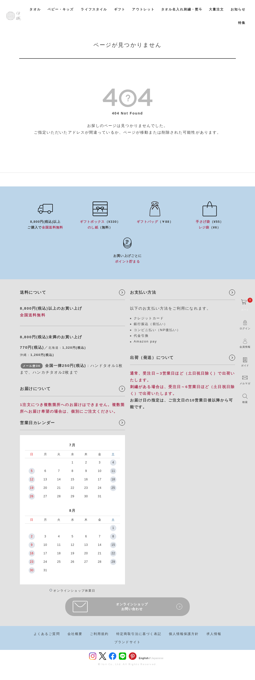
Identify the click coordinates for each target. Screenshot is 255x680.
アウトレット (143, 9)
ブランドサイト (127, 642)
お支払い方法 (143, 292)
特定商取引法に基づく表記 (138, 634)
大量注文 (216, 9)
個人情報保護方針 (184, 634)
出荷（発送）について (152, 357)
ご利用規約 (99, 634)
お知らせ (238, 9)
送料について (33, 292)
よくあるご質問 (47, 634)
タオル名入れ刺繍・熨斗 (181, 9)
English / (144, 658)
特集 (242, 23)
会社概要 (74, 634)
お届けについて (35, 389)
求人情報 (213, 634)
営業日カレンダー (37, 423)
